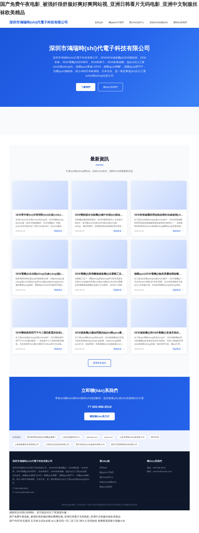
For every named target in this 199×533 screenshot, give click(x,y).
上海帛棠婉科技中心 (71, 437)
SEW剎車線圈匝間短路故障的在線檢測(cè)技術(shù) (163, 214)
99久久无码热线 (88, 520)
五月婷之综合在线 (41, 520)
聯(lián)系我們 (180, 22)
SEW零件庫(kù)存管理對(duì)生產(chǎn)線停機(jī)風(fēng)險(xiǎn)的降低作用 (59, 214)
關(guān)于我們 (116, 22)
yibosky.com (92, 437)
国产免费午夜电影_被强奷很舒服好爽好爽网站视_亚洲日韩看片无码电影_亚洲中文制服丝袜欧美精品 (64, 516)
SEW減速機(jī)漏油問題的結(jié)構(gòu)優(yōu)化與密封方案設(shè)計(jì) (116, 332)
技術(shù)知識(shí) (159, 22)
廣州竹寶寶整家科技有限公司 (124, 444)
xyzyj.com (108, 437)
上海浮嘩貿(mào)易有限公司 (132, 437)
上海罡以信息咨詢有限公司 (57, 444)
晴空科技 (155, 437)
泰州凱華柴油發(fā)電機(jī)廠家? (41, 437)
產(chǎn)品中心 (136, 22)
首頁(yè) (99, 22)
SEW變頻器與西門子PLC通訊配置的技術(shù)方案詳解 (46, 332)
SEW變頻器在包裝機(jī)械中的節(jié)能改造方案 (101, 214)
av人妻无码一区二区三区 (65, 520)
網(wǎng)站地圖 (68, 505)
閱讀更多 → (59, 231)
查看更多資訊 (99, 363)
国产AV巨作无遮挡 (19, 520)
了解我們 (85, 87)
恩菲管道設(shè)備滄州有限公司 (90, 444)
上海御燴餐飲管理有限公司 (26, 444)
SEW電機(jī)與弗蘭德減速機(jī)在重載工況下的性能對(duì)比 (108, 273)
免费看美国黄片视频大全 (111, 520)
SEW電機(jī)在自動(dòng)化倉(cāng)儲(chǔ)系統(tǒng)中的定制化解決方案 (58, 273)
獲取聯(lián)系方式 (99, 416)
